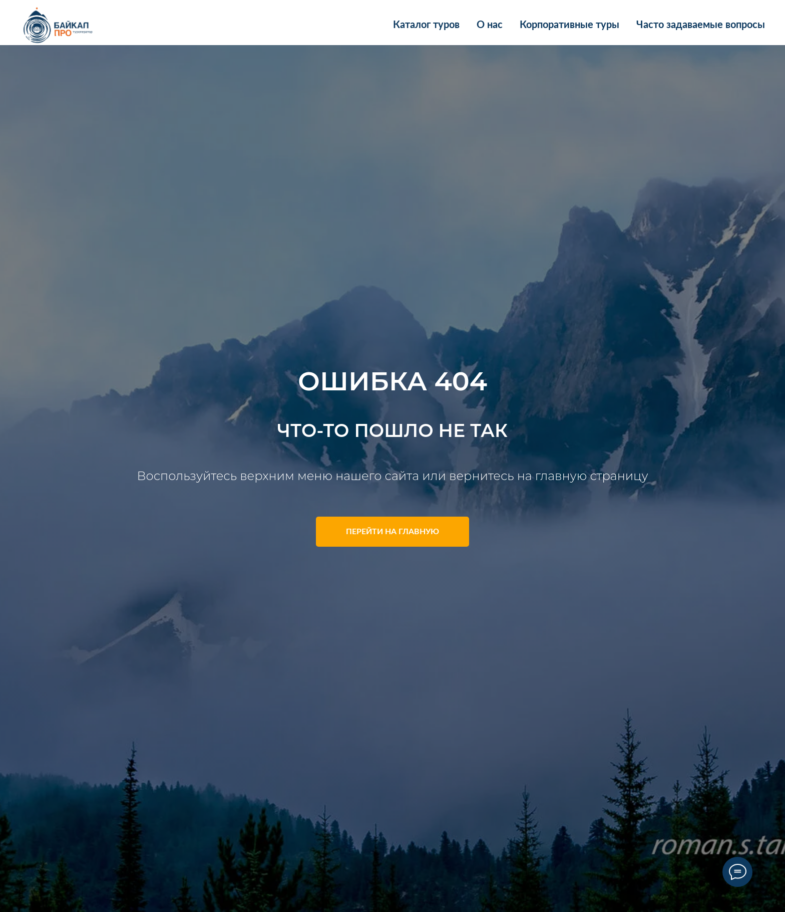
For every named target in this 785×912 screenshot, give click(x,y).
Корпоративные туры (569, 25)
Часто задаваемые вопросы (700, 25)
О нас (490, 25)
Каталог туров (426, 25)
